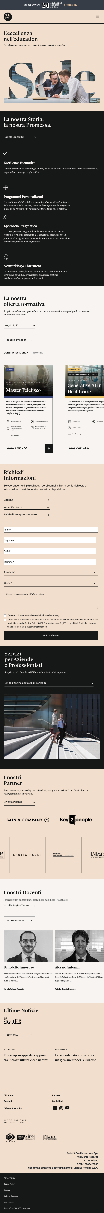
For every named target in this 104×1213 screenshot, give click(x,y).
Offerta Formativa (13, 1108)
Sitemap (7, 1190)
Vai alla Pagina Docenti (19, 906)
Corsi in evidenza (16, 352)
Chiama (27, 500)
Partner (56, 1095)
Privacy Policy (9, 1178)
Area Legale (9, 1202)
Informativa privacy (50, 615)
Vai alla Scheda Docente (14, 989)
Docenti (8, 1101)
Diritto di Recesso (11, 1196)
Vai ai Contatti (27, 507)
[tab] (17, 353)
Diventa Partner (19, 802)
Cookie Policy (9, 1184)
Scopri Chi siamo (20, 137)
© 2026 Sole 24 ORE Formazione (17, 1208)
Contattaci (57, 1101)
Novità (38, 352)
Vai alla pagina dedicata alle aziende (49, 683)
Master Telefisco (23, 390)
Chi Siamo (9, 1095)
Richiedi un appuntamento (27, 515)
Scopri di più (72, 5)
